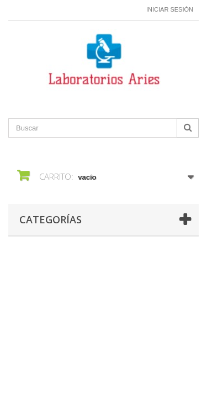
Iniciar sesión (169, 9)
